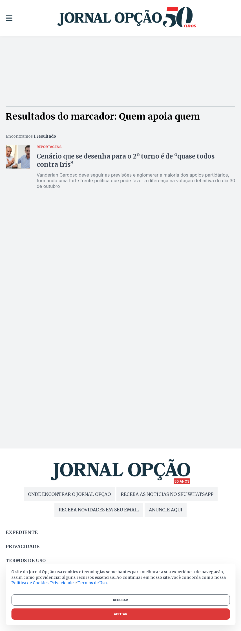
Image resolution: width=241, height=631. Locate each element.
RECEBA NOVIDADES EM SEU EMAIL (99, 510)
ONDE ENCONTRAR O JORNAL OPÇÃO (69, 494)
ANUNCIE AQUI (165, 510)
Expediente (22, 532)
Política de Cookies (29, 582)
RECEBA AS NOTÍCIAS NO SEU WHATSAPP (167, 494)
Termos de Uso (92, 582)
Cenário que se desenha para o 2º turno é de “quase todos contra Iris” (126, 160)
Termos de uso (26, 560)
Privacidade (22, 546)
